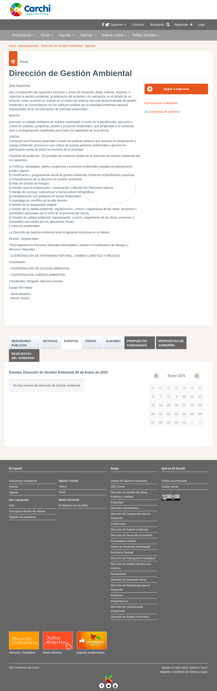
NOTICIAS (50, 341)
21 (161, 414)
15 (168, 405)
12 (200, 396)
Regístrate (181, 24)
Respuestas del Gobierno (22, 356)
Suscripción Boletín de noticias (27, 511)
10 (184, 396)
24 (184, 414)
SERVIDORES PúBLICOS (21, 343)
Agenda (66, 35)
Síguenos (118, 24)
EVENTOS (71, 341)
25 (192, 414)
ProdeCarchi (118, 523)
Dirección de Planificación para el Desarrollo (130, 587)
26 (200, 414)
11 (192, 396)
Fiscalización (118, 574)
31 (161, 388)
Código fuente (169, 486)
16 (176, 405)
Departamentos (28, 46)
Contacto (138, 24)
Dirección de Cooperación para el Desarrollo (130, 516)
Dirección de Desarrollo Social (128, 579)
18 (192, 405)
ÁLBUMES (113, 341)
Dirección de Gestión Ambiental (61, 46)
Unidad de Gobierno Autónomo (129, 480)
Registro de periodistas (22, 517)
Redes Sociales (146, 35)
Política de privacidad (174, 480)
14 (161, 405)
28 (161, 422)
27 (153, 422)
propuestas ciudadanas (161, 103)
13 (153, 405)
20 (153, 414)
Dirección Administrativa (125, 508)
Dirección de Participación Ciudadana (133, 558)
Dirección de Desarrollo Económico (131, 535)
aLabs (203, 671)
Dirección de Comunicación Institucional (127, 609)
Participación (23, 35)
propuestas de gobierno (162, 111)
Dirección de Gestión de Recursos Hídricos (131, 566)
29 (168, 422)
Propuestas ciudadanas (137, 343)
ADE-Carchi (118, 486)
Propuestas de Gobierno (171, 343)
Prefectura (117, 595)
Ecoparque (117, 502)
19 (200, 405)
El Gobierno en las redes (73, 505)
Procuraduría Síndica (123, 541)
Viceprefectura (119, 601)
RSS (11, 505)
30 (153, 388)
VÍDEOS (90, 341)
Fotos (62, 492)
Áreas (47, 35)
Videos (63, 486)
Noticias (87, 35)
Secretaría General (122, 552)
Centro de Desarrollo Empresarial (130, 546)
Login (201, 24)
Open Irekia (181, 667)
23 (176, 414)
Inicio (12, 46)
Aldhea (194, 671)
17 (184, 405)
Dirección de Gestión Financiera (130, 616)
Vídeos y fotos (114, 35)
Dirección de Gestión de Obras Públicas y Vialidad (129, 494)
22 (168, 414)
